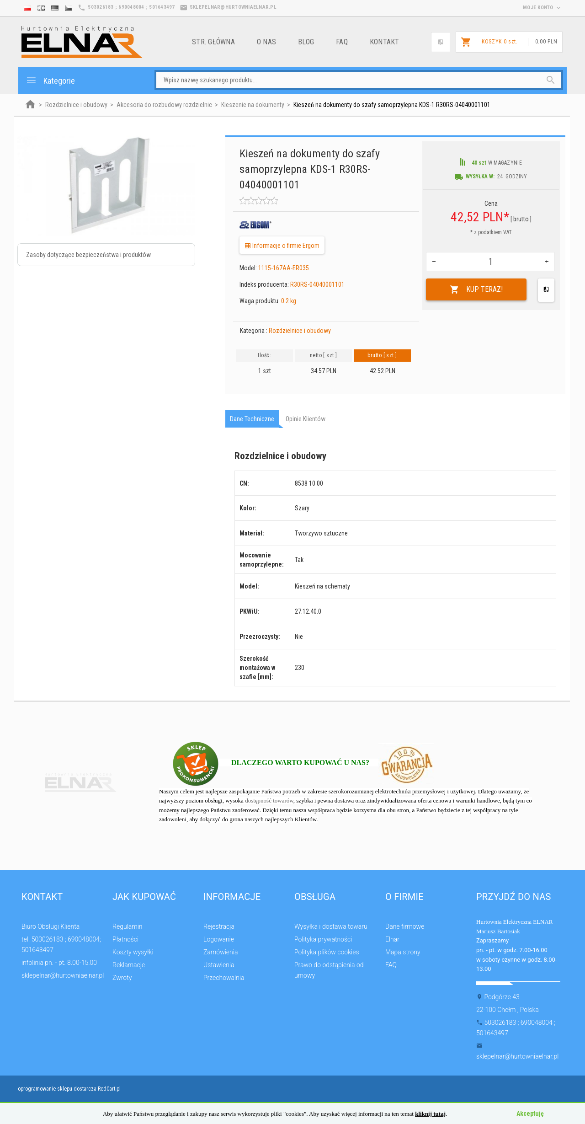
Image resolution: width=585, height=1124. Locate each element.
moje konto (542, 7)
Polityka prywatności (323, 939)
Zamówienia (220, 952)
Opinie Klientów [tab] (305, 419)
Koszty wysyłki (133, 952)
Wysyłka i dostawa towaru (330, 926)
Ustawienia (218, 965)
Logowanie (218, 939)
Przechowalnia (224, 977)
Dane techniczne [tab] (252, 419)
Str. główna (213, 41)
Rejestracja (218, 926)
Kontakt (384, 41)
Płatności (125, 939)
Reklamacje (128, 965)
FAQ (342, 41)
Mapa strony (402, 952)
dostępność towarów (269, 800)
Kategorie (50, 80)
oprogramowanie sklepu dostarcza (57, 1089)
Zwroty (122, 977)
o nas (266, 41)
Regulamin (127, 926)
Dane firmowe (404, 926)
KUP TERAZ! (476, 289)
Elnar (392, 939)
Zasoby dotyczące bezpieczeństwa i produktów (88, 254)
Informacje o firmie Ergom (282, 245)
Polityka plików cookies (326, 952)
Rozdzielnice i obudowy (300, 330)
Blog (306, 41)
